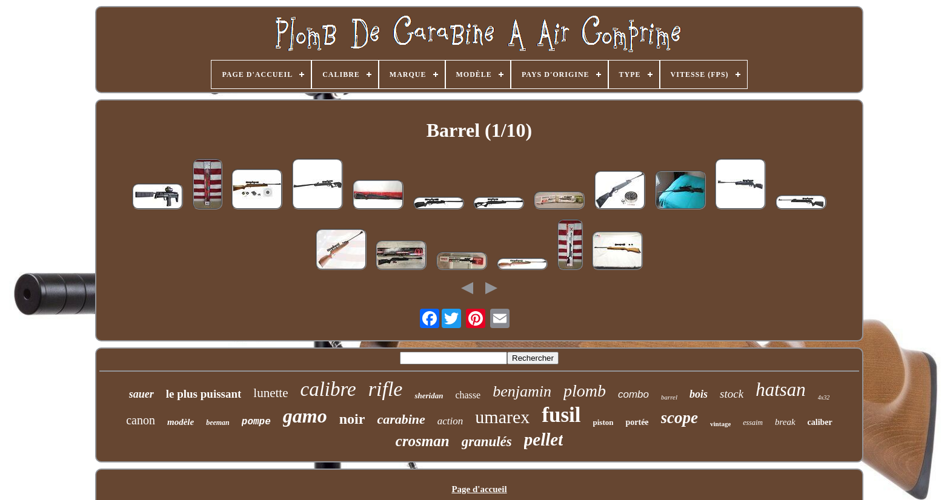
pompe (256, 421)
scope (679, 418)
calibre (328, 389)
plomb (584, 390)
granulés (487, 441)
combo (633, 394)
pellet (543, 439)
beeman (218, 422)
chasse (467, 395)
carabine (401, 419)
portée (636, 422)
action (450, 421)
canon (140, 420)
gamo (305, 416)
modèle (180, 422)
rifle (385, 389)
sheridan (428, 395)
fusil (561, 415)
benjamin (522, 391)
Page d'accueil (479, 489)
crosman (423, 441)
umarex (502, 417)
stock (731, 393)
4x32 (823, 397)
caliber (820, 422)
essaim (753, 422)
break (785, 422)
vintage (720, 423)
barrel (669, 397)
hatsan (781, 389)
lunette (270, 393)
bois (698, 394)
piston (603, 422)
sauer (141, 394)
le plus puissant (204, 393)
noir (352, 419)
